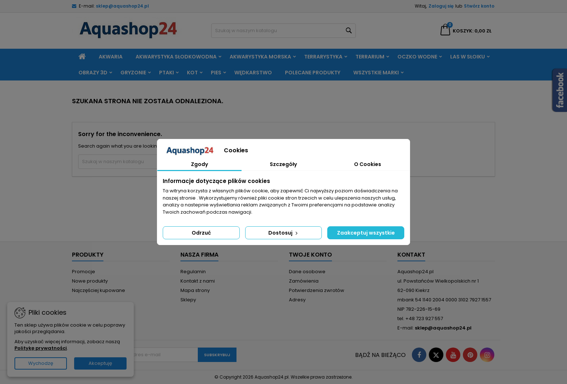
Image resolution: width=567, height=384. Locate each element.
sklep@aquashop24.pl (122, 6)
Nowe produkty (90, 281)
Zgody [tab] (199, 164)
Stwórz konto (479, 6)
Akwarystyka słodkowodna (176, 56)
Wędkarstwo (253, 72)
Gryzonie (133, 72)
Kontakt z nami (197, 281)
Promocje (83, 271)
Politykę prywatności (40, 348)
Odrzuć (201, 232)
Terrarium (369, 56)
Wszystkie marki (376, 72)
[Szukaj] (283, 30)
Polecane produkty (312, 72)
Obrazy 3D (92, 72)
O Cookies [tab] (367, 164)
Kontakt (411, 254)
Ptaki (166, 72)
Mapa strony (195, 290)
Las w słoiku (467, 56)
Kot (192, 72)
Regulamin (193, 271)
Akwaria (111, 56)
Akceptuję (100, 363)
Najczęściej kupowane (98, 290)
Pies (216, 72)
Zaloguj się (441, 6)
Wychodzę (40, 363)
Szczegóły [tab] (283, 164)
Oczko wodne (417, 56)
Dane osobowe (307, 271)
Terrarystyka (323, 56)
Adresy (297, 299)
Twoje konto (310, 254)
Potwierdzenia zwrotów (316, 290)
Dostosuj (283, 232)
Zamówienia (304, 281)
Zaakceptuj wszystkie (366, 232)
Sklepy (188, 299)
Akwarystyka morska (260, 56)
